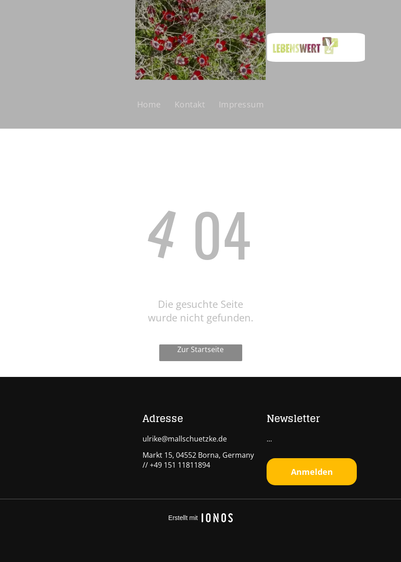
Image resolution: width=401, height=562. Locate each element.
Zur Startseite (200, 349)
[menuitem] (149, 104)
